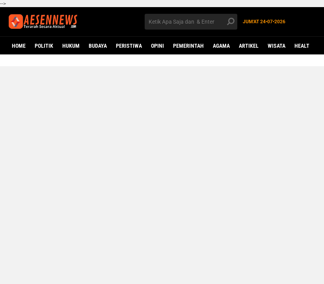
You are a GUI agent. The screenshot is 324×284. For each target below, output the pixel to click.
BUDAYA (98, 46)
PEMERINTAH (188, 46)
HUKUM (71, 46)
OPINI (157, 46)
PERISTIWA (129, 46)
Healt (301, 46)
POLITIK (44, 46)
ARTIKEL (249, 46)
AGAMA (221, 46)
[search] (191, 22)
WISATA (276, 46)
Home (19, 46)
